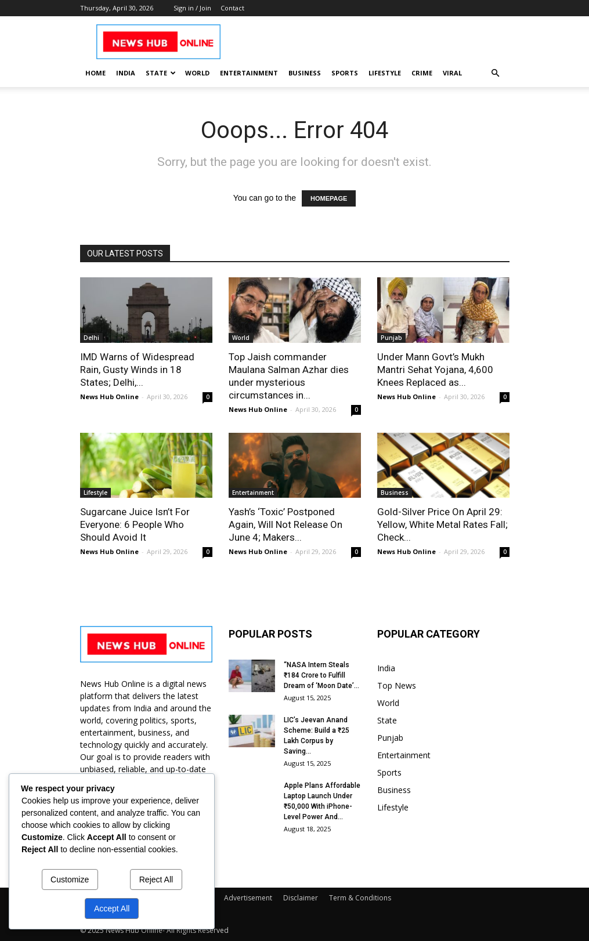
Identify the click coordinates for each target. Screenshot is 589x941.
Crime (421, 72)
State (161, 72)
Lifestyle (384, 72)
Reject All (156, 879)
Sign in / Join (192, 7)
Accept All (111, 908)
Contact (232, 7)
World (197, 72)
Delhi (91, 338)
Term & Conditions (360, 898)
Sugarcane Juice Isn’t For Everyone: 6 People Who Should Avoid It (135, 524)
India (125, 72)
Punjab (391, 338)
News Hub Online (109, 396)
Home (95, 72)
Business (304, 72)
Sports (344, 72)
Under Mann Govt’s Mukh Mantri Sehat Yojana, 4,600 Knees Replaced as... (435, 369)
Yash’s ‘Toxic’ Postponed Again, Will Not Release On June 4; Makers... (285, 524)
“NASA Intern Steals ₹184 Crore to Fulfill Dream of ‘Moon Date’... (321, 675)
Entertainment (249, 72)
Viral (452, 72)
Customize (69, 879)
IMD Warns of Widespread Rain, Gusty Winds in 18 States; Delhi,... (137, 369)
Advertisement (248, 898)
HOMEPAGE (328, 198)
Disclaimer (300, 898)
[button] (495, 73)
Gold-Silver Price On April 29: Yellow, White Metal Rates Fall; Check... (442, 524)
